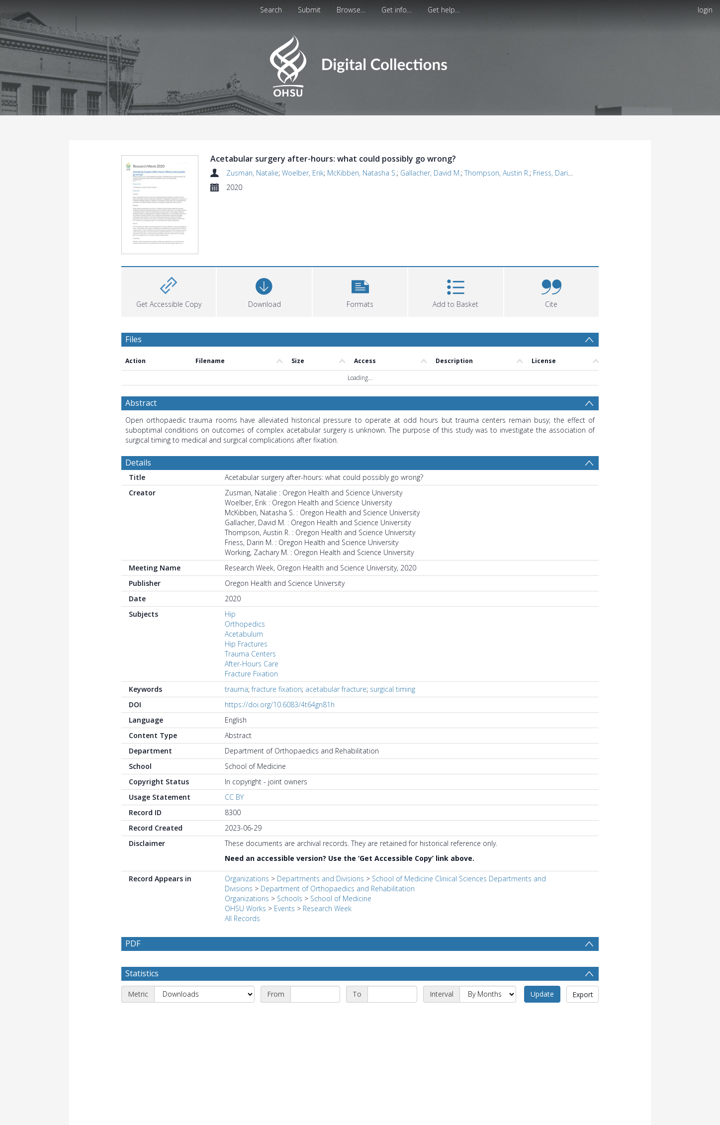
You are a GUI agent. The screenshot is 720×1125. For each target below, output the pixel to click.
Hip (230, 556)
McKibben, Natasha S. (362, 173)
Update (542, 935)
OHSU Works (245, 850)
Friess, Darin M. (557, 173)
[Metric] (204, 936)
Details (138, 404)
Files (133, 280)
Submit (309, 9)
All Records (242, 860)
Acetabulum (244, 575)
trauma (236, 631)
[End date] (392, 936)
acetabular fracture (335, 631)
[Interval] (487, 936)
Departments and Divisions (320, 820)
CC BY (234, 739)
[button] (360, 232)
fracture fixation (277, 631)
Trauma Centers (250, 595)
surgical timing (392, 631)
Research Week (327, 850)
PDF (132, 885)
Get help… (444, 9)
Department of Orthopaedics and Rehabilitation (338, 830)
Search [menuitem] (271, 9)
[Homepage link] (360, 63)
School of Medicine (340, 840)
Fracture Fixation (251, 615)
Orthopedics (245, 565)
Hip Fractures (246, 585)
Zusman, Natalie (252, 173)
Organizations (247, 820)
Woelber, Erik (303, 173)
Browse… (351, 9)
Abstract (141, 344)
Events (284, 850)
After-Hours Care (251, 605)
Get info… (396, 9)
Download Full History (558, 1116)
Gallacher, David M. (430, 173)
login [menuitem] (705, 9)
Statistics (142, 915)
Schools (289, 840)
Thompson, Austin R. (497, 173)
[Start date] (315, 936)
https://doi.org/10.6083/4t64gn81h (280, 646)
